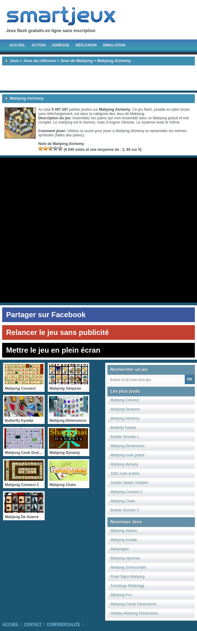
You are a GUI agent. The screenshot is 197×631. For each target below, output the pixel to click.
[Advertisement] (98, 78)
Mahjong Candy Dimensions (133, 604)
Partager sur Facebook (46, 314)
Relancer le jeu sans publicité (57, 332)
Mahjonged (119, 549)
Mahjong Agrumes (125, 558)
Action (39, 45)
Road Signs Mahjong (127, 576)
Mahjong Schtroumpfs (128, 567)
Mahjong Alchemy (124, 418)
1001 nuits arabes (124, 473)
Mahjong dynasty (124, 464)
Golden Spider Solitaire (129, 483)
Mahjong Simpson (125, 409)
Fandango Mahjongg (127, 586)
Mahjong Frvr (121, 595)
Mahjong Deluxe (123, 531)
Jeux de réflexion (39, 60)
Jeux (14, 60)
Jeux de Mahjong (77, 60)
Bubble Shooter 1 (124, 437)
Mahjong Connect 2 (126, 492)
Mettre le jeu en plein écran (53, 350)
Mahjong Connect (124, 400)
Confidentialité (63, 624)
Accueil (17, 45)
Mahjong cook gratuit (127, 455)
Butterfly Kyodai (123, 427)
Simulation (114, 45)
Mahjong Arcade (123, 540)
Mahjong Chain (122, 501)
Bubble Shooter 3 (124, 510)
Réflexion (86, 45)
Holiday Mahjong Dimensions (134, 613)
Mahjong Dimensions (127, 446)
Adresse (60, 45)
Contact (33, 624)
